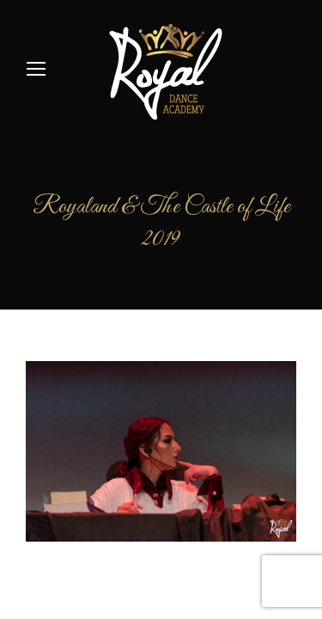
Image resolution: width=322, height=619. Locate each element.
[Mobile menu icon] (36, 68)
